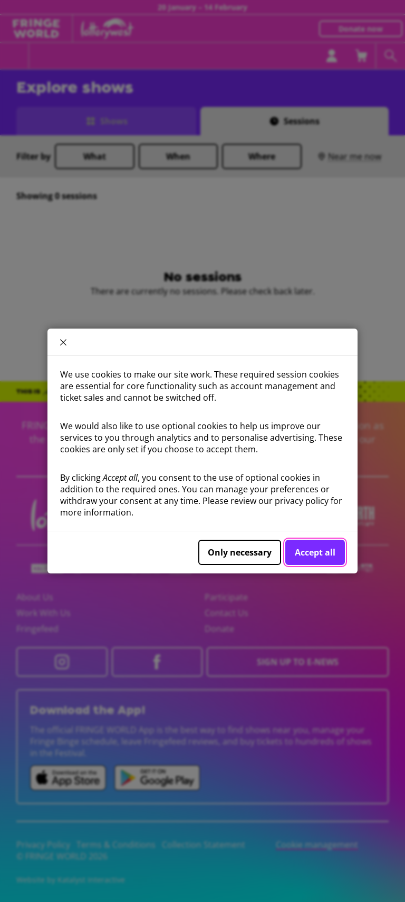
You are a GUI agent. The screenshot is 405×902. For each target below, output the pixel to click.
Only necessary (240, 552)
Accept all (315, 552)
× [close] (63, 342)
